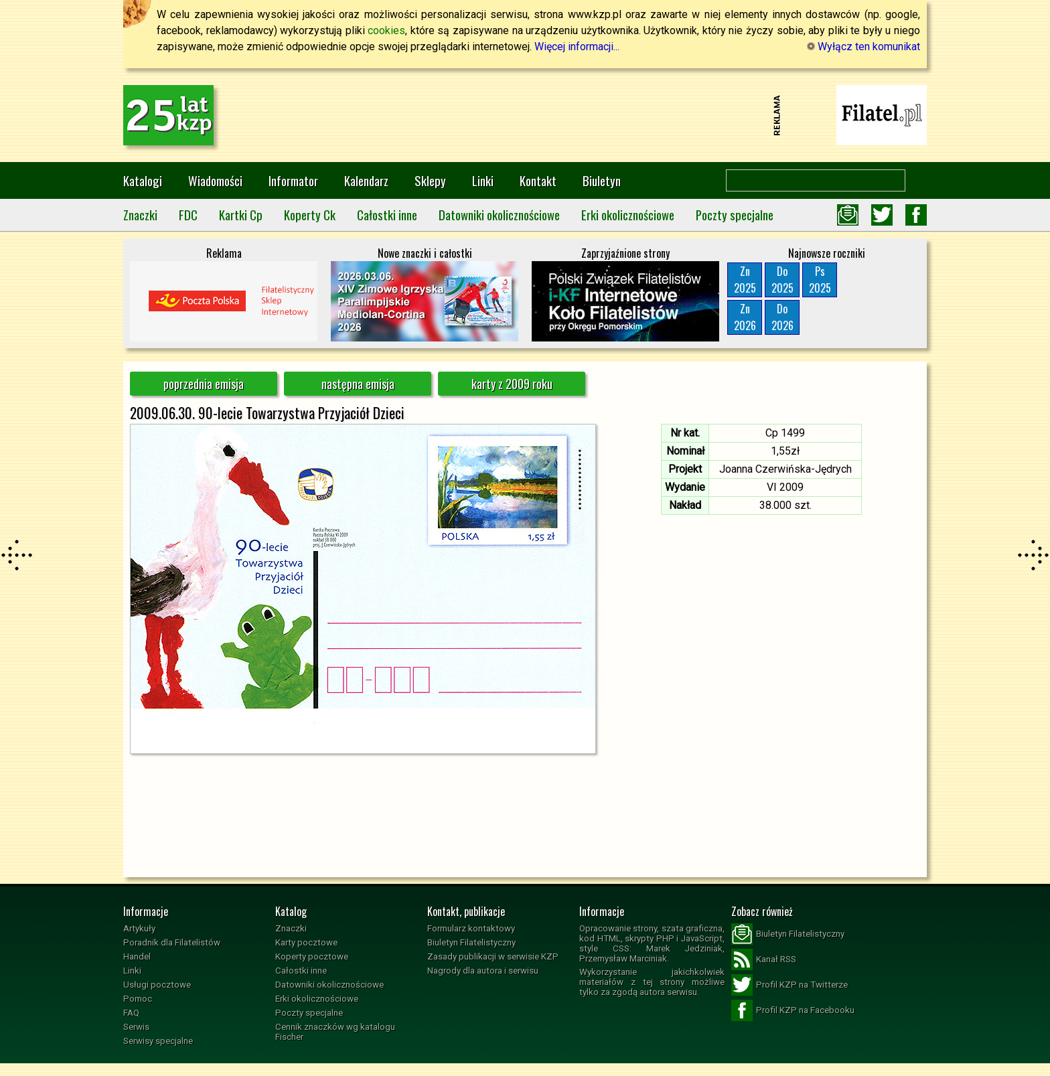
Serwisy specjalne (158, 1041)
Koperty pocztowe (311, 956)
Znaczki (140, 215)
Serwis (136, 1027)
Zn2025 (745, 279)
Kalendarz (366, 180)
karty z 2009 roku (511, 383)
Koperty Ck (309, 215)
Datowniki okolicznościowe (499, 215)
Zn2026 (745, 317)
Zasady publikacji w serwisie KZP (492, 956)
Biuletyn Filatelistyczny (471, 942)
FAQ (131, 1013)
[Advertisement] (525, 115)
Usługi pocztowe (157, 985)
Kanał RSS (763, 959)
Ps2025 (820, 279)
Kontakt (538, 180)
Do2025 (782, 279)
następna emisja (357, 383)
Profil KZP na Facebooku (792, 1010)
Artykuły (139, 928)
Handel (137, 956)
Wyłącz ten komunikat (863, 46)
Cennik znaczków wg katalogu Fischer (335, 1032)
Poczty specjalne (734, 215)
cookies (386, 30)
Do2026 (782, 317)
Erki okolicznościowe (627, 215)
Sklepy (430, 180)
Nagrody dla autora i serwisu (482, 971)
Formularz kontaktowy (471, 928)
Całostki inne (387, 215)
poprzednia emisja (203, 383)
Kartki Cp (240, 215)
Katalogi (142, 180)
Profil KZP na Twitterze (789, 985)
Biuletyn (602, 180)
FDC (188, 215)
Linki (483, 180)
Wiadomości (215, 180)
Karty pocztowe (306, 942)
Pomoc (137, 999)
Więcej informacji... (576, 46)
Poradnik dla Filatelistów (171, 942)
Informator (293, 180)
